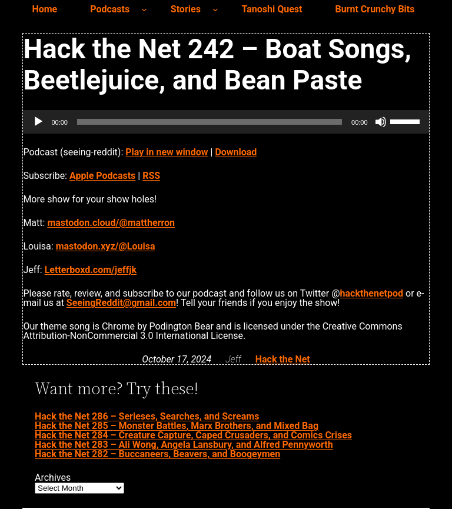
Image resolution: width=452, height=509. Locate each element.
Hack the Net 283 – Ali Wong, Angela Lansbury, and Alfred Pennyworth (184, 444)
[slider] (209, 122)
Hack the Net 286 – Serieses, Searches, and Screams (147, 416)
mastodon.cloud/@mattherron (111, 222)
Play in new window (166, 152)
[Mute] (381, 122)
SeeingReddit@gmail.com (121, 302)
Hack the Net (282, 359)
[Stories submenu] (215, 9)
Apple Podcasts (102, 175)
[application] (225, 122)
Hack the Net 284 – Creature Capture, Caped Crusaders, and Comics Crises (193, 435)
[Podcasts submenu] (144, 9)
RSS (151, 175)
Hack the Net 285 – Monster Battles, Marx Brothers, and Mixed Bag (176, 425)
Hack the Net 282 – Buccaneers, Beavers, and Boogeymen (157, 454)
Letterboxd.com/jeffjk (91, 269)
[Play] (38, 122)
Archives (53, 478)
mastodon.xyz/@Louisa (105, 246)
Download (236, 152)
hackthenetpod (371, 293)
